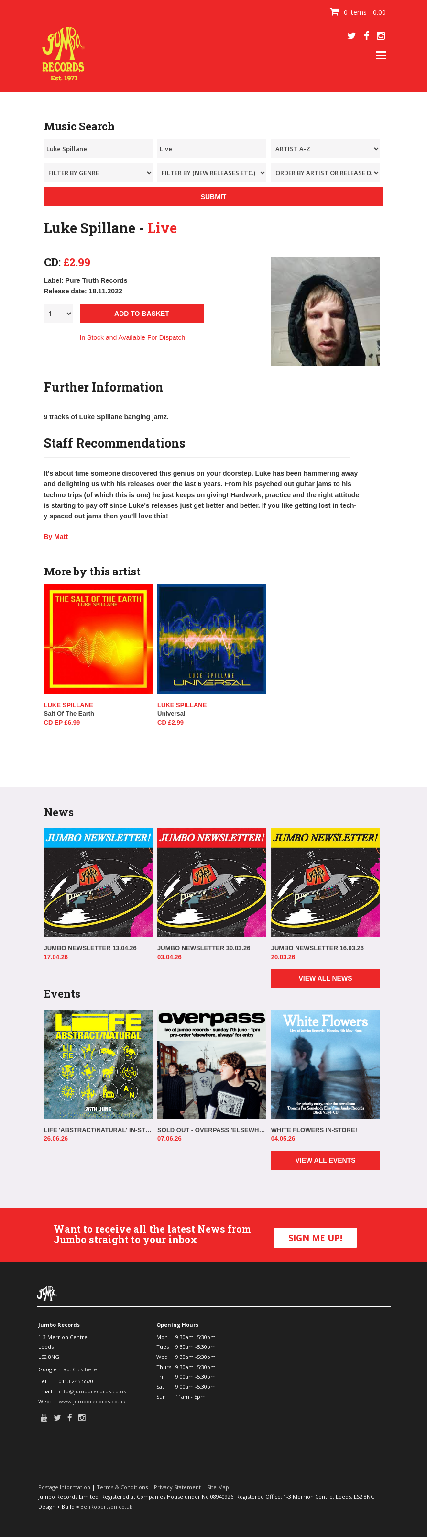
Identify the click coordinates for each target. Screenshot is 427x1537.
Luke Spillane (68, 704)
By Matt (56, 536)
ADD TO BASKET (141, 313)
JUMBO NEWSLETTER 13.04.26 (90, 948)
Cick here (85, 1369)
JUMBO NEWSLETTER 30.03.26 (203, 948)
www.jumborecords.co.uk (92, 1401)
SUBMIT (214, 197)
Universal (171, 713)
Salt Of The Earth (69, 713)
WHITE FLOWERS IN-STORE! (314, 1129)
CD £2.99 (170, 722)
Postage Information (64, 1487)
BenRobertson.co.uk (106, 1506)
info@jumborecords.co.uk (92, 1391)
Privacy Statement (177, 1487)
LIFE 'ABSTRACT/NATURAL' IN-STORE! (98, 1129)
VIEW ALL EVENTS (325, 1160)
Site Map (218, 1487)
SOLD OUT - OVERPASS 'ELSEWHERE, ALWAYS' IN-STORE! (211, 1129)
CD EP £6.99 (62, 722)
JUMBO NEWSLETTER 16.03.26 (317, 948)
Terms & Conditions (122, 1487)
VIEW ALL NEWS (325, 978)
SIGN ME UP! (315, 1238)
